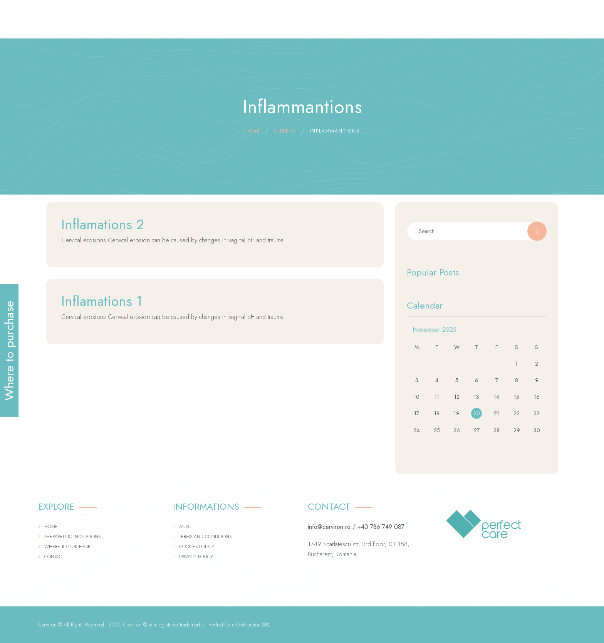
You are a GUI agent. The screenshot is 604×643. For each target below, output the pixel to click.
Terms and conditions (205, 536)
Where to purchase (67, 546)
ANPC (185, 526)
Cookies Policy (196, 546)
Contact (54, 556)
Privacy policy (196, 556)
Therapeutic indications (72, 536)
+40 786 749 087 (380, 526)
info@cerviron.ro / (332, 526)
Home (51, 526)
